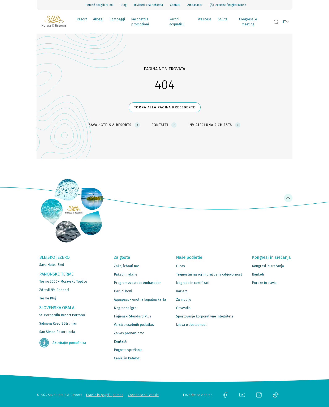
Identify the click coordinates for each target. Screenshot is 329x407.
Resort (82, 19)
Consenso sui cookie (143, 395)
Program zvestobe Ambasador (137, 283)
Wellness (205, 19)
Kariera (181, 291)
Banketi (258, 274)
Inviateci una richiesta (148, 5)
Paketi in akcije (125, 274)
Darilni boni (123, 291)
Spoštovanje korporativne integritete (204, 316)
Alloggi (98, 19)
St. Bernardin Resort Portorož (62, 315)
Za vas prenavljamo (129, 333)
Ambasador (194, 5)
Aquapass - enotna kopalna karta (140, 300)
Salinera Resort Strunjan (58, 323)
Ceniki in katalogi (127, 358)
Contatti (175, 5)
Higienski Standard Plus (132, 316)
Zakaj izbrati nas (127, 266)
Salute (222, 19)
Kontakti (120, 341)
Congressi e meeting (248, 21)
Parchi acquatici (176, 21)
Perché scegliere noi (99, 5)
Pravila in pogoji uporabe (104, 395)
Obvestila (183, 308)
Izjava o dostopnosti (191, 325)
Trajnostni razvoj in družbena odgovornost (209, 274)
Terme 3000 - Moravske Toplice (63, 281)
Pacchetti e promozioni (140, 21)
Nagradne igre (125, 308)
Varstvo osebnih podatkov (134, 325)
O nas (180, 266)
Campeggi (117, 19)
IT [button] (284, 22)
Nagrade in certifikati (192, 283)
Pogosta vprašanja (128, 350)
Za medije (183, 300)
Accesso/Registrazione (228, 5)
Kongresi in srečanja (268, 266)
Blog (123, 5)
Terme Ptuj (47, 298)
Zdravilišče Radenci (54, 290)
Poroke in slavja (264, 283)
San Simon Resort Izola (57, 332)
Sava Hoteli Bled (51, 265)
